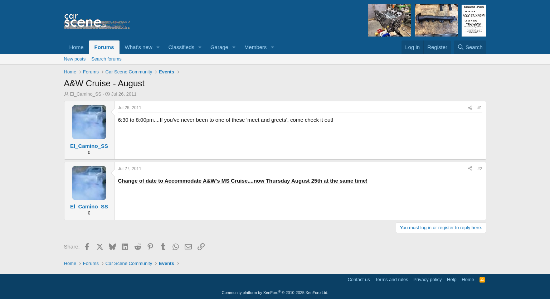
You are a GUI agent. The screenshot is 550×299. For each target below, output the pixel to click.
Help (452, 279)
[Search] (470, 47)
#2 (479, 168)
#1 (479, 107)
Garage (219, 47)
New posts (75, 59)
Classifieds (181, 47)
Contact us (358, 279)
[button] (158, 47)
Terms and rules (391, 279)
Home (76, 47)
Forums (104, 47)
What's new (138, 47)
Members (255, 47)
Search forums (106, 59)
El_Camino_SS (85, 94)
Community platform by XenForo (275, 292)
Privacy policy (427, 279)
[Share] (470, 108)
